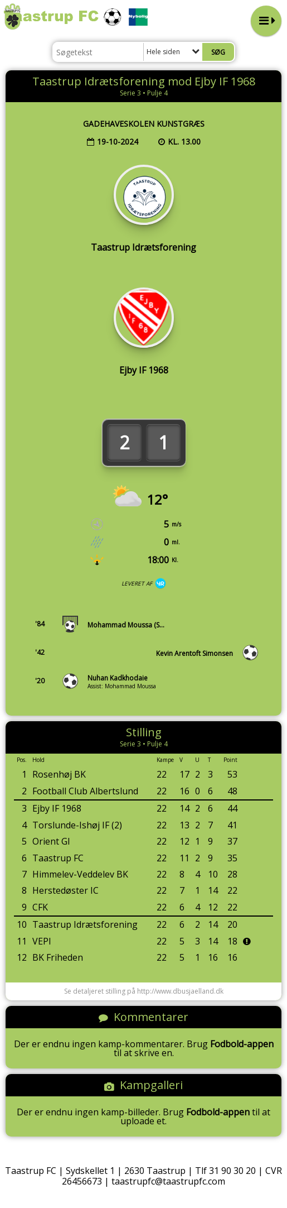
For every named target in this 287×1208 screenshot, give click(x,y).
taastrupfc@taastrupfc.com (168, 1181)
